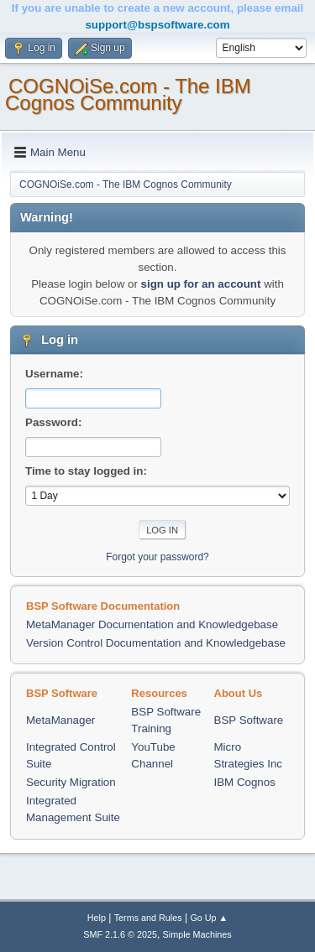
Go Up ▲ (209, 918)
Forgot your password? (157, 557)
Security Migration (71, 782)
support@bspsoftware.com (157, 24)
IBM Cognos (245, 782)
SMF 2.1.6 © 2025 (120, 934)
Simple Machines (197, 934)
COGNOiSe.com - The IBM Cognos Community (128, 94)
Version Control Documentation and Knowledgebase (156, 643)
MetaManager (60, 720)
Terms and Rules (148, 918)
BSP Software (249, 720)
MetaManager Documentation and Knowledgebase (152, 624)
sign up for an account (201, 284)
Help (96, 918)
